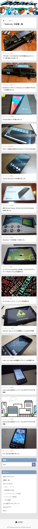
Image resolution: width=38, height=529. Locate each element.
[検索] (34, 464)
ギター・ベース (9, 487)
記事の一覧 (6, 480)
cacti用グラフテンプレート (11, 503)
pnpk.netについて (8, 476)
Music (5, 511)
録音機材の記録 (9, 490)
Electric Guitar (8, 484)
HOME (19, 522)
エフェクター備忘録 (10, 497)
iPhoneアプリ (7, 507)
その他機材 (7, 500)
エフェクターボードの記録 (12, 493)
